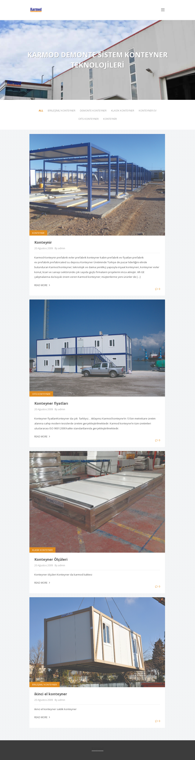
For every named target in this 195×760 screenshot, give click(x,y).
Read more (42, 285)
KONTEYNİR (110, 119)
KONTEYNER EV (148, 110)
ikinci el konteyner (50, 694)
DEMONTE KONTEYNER (93, 110)
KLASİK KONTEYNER (122, 110)
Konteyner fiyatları (51, 403)
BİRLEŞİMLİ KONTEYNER (61, 110)
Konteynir (43, 242)
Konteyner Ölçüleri (51, 559)
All (41, 110)
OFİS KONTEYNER (88, 119)
